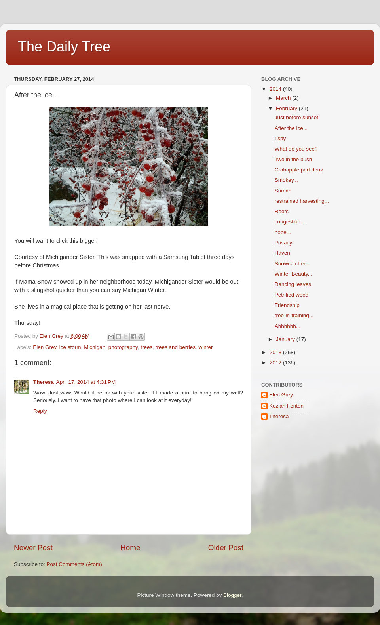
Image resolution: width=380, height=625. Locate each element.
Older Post (225, 547)
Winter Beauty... (293, 274)
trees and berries (176, 347)
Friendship (287, 305)
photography (123, 347)
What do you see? (296, 149)
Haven (282, 253)
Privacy (283, 243)
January (286, 339)
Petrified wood (292, 295)
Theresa (43, 382)
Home (130, 547)
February (287, 108)
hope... (283, 232)
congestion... (290, 222)
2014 (276, 89)
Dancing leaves (293, 284)
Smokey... (286, 180)
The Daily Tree (64, 46)
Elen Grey (44, 347)
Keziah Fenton (286, 406)
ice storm (70, 347)
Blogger (232, 595)
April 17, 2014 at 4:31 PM (86, 382)
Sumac (283, 191)
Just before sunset (296, 117)
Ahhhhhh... (287, 326)
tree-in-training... (294, 315)
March (284, 98)
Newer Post (33, 547)
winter (206, 347)
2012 (276, 363)
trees (146, 347)
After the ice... (291, 128)
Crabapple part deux (299, 170)
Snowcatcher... (292, 264)
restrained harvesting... (302, 201)
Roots (282, 211)
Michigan (94, 347)
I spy (280, 138)
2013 (276, 352)
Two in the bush (293, 159)
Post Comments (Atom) (74, 564)
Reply (40, 411)
